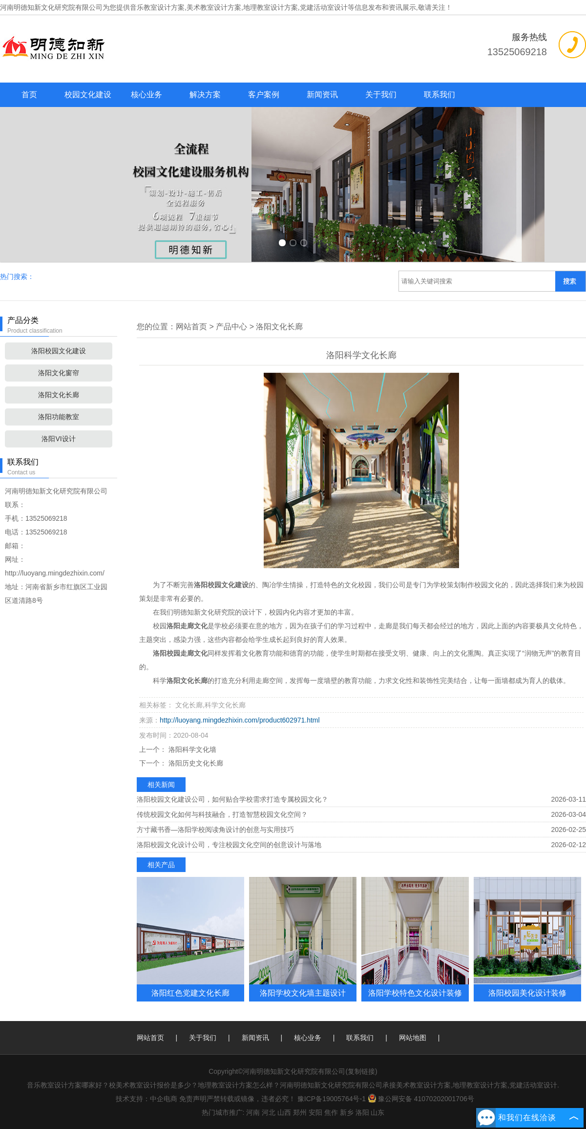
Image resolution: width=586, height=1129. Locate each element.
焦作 (331, 1112)
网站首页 (191, 326)
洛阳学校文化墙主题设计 (303, 992)
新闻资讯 (322, 94)
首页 (29, 94)
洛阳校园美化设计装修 (527, 992)
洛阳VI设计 (58, 439)
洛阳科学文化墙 (191, 749)
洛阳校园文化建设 (58, 351)
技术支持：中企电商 (146, 1099)
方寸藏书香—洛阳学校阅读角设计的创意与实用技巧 (215, 829)
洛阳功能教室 (58, 417)
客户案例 (263, 94)
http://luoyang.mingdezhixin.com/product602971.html (240, 720)
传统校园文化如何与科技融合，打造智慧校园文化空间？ (222, 814)
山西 (284, 1112)
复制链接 (361, 1071)
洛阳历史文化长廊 (195, 763)
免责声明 (193, 1099)
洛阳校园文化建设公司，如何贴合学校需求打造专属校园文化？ (232, 799)
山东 (377, 1112)
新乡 (347, 1112)
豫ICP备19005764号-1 (331, 1099)
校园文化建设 (87, 94)
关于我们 (381, 94)
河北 (268, 1112)
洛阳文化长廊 (58, 395)
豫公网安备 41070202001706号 (421, 1099)
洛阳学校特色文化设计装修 (415, 992)
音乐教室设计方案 (157, 7)
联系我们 (439, 94)
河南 (253, 1112)
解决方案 (205, 94)
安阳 (315, 1112)
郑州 (300, 1112)
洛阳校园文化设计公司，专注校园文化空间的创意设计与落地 (229, 845)
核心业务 (146, 94)
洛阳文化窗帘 (58, 373)
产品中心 (231, 326)
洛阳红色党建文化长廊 (190, 992)
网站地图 (412, 1038)
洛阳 (362, 1112)
